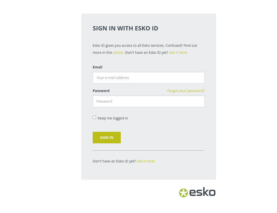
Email (97, 67)
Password (101, 90)
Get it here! (178, 52)
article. (118, 52)
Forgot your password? (186, 90)
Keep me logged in (110, 118)
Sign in (107, 137)
